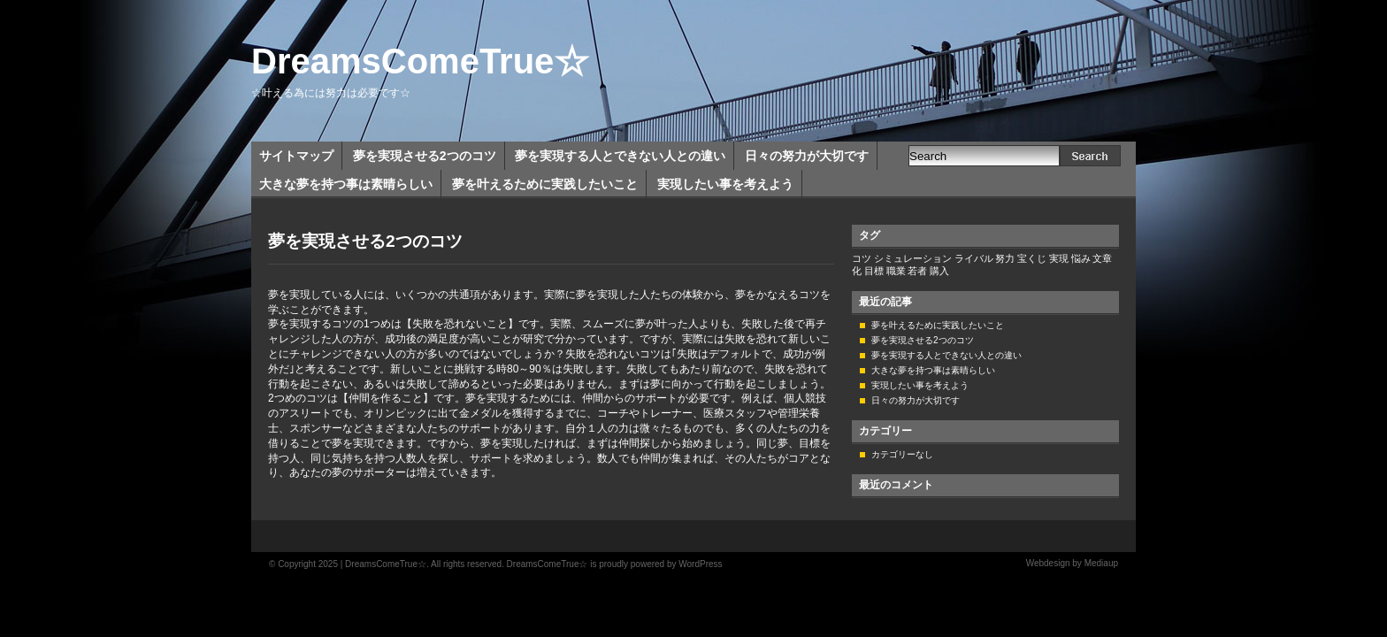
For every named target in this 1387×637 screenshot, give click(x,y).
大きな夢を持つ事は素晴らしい (346, 184)
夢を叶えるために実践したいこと (545, 184)
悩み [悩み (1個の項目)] (1081, 258)
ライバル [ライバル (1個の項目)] (973, 258)
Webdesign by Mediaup (1072, 563)
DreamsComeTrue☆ (420, 61)
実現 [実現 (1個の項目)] (1059, 258)
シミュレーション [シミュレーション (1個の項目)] (913, 258)
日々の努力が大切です (807, 156)
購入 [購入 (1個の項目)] (939, 270)
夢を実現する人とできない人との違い (620, 156)
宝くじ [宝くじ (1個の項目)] (1031, 258)
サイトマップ (296, 156)
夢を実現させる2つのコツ (424, 156)
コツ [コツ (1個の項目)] (861, 258)
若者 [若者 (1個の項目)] (917, 270)
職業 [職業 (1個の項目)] (896, 270)
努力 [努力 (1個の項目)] (1005, 258)
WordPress (700, 564)
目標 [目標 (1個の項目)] (874, 270)
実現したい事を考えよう (725, 184)
